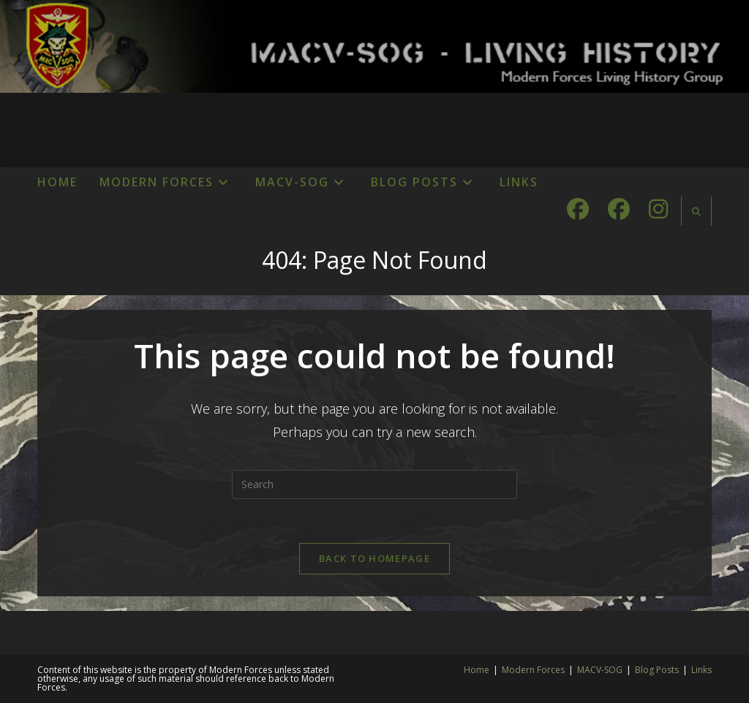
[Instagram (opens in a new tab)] (658, 209)
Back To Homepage (374, 558)
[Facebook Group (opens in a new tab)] (619, 209)
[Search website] (696, 212)
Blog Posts (657, 670)
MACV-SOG (599, 670)
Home (476, 670)
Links (701, 670)
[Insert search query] (374, 484)
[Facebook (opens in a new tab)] (578, 209)
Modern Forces (533, 670)
